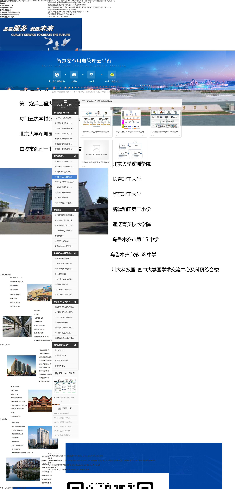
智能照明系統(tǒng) (61, 113)
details (84, 135)
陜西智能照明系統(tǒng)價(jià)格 (119, 460)
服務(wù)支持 (4, 12)
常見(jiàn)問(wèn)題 (93, 465)
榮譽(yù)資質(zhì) (6, 14)
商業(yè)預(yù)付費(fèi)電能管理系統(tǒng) (131, 162)
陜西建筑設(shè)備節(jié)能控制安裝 (95, 460)
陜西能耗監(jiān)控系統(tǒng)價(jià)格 (142, 460)
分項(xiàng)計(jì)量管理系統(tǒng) (108, 92)
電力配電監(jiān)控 (61, 345)
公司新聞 (55, 465)
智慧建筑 (57, 210)
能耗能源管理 (90, 92)
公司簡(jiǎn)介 (5, 5)
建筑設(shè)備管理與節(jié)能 (63, 253)
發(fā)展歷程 (4, 8)
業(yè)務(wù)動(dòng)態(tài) (76, 465)
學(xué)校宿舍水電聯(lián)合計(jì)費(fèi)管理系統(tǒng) (131, 132)
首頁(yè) (69, 92)
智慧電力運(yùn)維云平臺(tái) (63, 302)
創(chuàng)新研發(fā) (7, 17)
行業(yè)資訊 (62, 465)
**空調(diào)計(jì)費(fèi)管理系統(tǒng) (96, 132)
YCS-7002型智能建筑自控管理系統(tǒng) (65, 397)
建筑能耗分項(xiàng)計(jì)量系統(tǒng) (165, 132)
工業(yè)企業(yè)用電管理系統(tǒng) (96, 162)
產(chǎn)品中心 (79, 92)
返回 (179, 92)
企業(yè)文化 (4, 10)
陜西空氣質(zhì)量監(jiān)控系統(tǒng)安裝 (68, 460)
